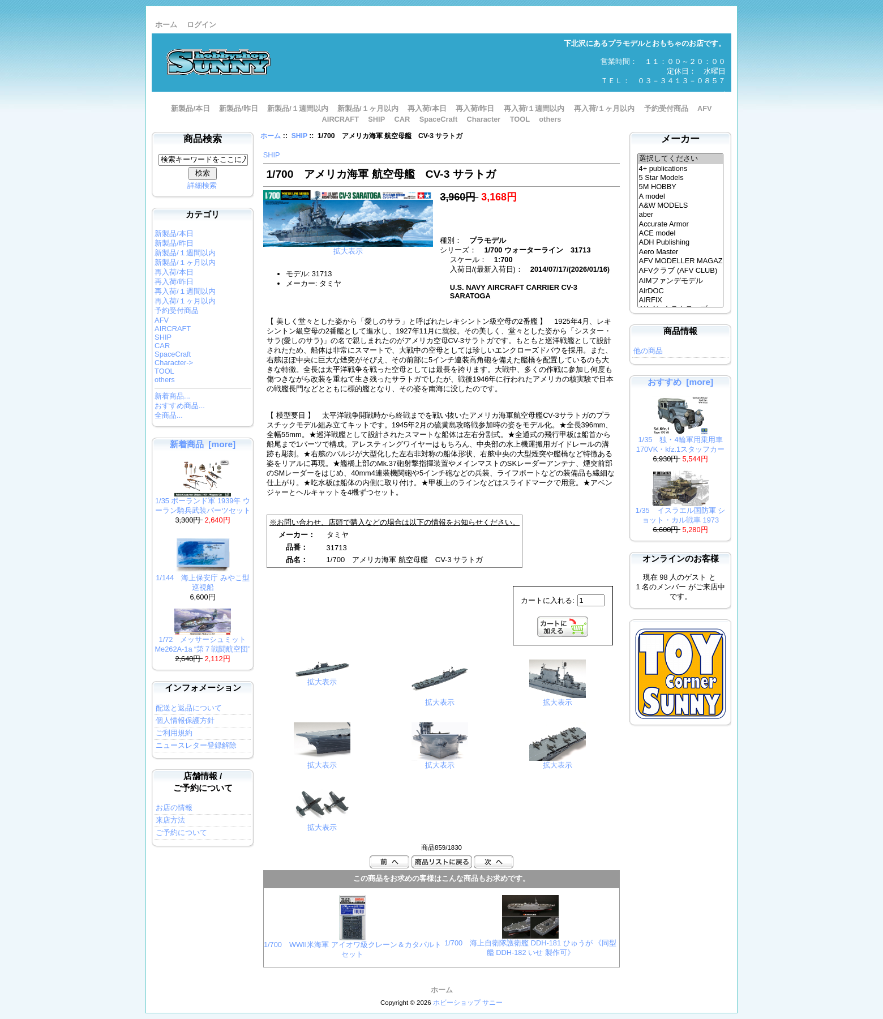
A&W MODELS (680, 205)
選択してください (680, 159)
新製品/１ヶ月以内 (367, 108)
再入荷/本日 (427, 108)
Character (484, 119)
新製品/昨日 (238, 108)
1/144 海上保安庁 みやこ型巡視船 (203, 579)
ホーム (166, 24)
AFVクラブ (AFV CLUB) (680, 271)
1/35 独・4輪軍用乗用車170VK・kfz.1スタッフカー (680, 441)
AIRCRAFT (340, 119)
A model (680, 196)
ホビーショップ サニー (468, 1002)
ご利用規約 (174, 733)
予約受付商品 (666, 108)
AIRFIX (680, 300)
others (550, 119)
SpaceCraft (438, 119)
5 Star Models (680, 177)
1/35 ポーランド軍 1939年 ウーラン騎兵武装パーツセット (203, 502)
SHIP (299, 136)
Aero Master (680, 251)
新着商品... (172, 396)
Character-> (174, 362)
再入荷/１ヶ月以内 (604, 108)
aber (680, 214)
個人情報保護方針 (185, 720)
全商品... (169, 415)
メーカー (680, 139)
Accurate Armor (680, 224)
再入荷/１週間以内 (534, 108)
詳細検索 (202, 185)
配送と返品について (189, 708)
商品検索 (202, 139)
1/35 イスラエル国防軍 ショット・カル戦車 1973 (680, 511)
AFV (704, 108)
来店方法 (170, 820)
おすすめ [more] (680, 382)
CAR (402, 119)
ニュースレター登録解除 (196, 745)
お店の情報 (174, 807)
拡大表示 (322, 678)
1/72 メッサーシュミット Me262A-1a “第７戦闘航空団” (202, 640)
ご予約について (181, 832)
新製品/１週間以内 (297, 108)
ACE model (680, 233)
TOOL (520, 119)
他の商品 (648, 350)
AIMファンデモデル (680, 281)
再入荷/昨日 (475, 108)
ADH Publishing (680, 242)
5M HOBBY (680, 186)
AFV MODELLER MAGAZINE (680, 261)
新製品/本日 (190, 108)
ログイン (201, 24)
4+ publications (680, 168)
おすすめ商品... (180, 405)
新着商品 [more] (202, 444)
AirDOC (680, 291)
